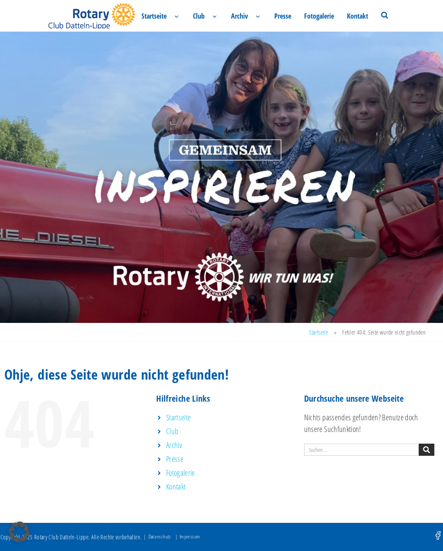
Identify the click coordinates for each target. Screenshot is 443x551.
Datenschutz (159, 536)
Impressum (190, 536)
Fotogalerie (319, 16)
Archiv (239, 16)
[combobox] (361, 450)
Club (199, 16)
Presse (282, 16)
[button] (19, 532)
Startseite (154, 16)
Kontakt (357, 16)
